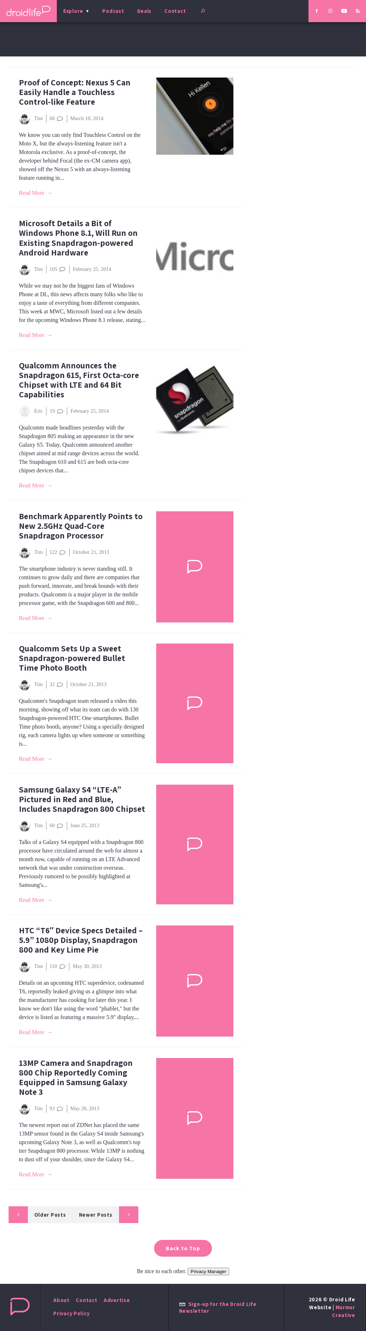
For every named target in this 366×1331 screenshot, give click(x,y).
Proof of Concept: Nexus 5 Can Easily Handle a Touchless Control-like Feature (74, 92)
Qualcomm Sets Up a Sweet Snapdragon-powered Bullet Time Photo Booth (72, 658)
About (61, 1300)
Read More (32, 193)
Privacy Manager (208, 1271)
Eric (31, 411)
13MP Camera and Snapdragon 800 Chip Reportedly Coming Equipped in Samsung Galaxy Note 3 (76, 1077)
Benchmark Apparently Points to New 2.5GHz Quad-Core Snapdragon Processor (81, 526)
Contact (175, 11)
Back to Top (183, 1248)
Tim (31, 118)
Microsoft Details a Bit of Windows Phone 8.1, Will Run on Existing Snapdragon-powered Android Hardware (78, 238)
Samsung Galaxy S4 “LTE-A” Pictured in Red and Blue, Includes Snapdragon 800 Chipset (82, 799)
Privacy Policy (71, 1313)
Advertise (117, 1300)
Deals (144, 11)
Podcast (113, 11)
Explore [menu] (73, 11)
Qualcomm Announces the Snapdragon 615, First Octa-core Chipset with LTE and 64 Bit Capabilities (79, 380)
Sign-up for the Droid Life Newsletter (218, 1307)
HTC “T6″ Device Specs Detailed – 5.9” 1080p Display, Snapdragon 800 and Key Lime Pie (81, 940)
